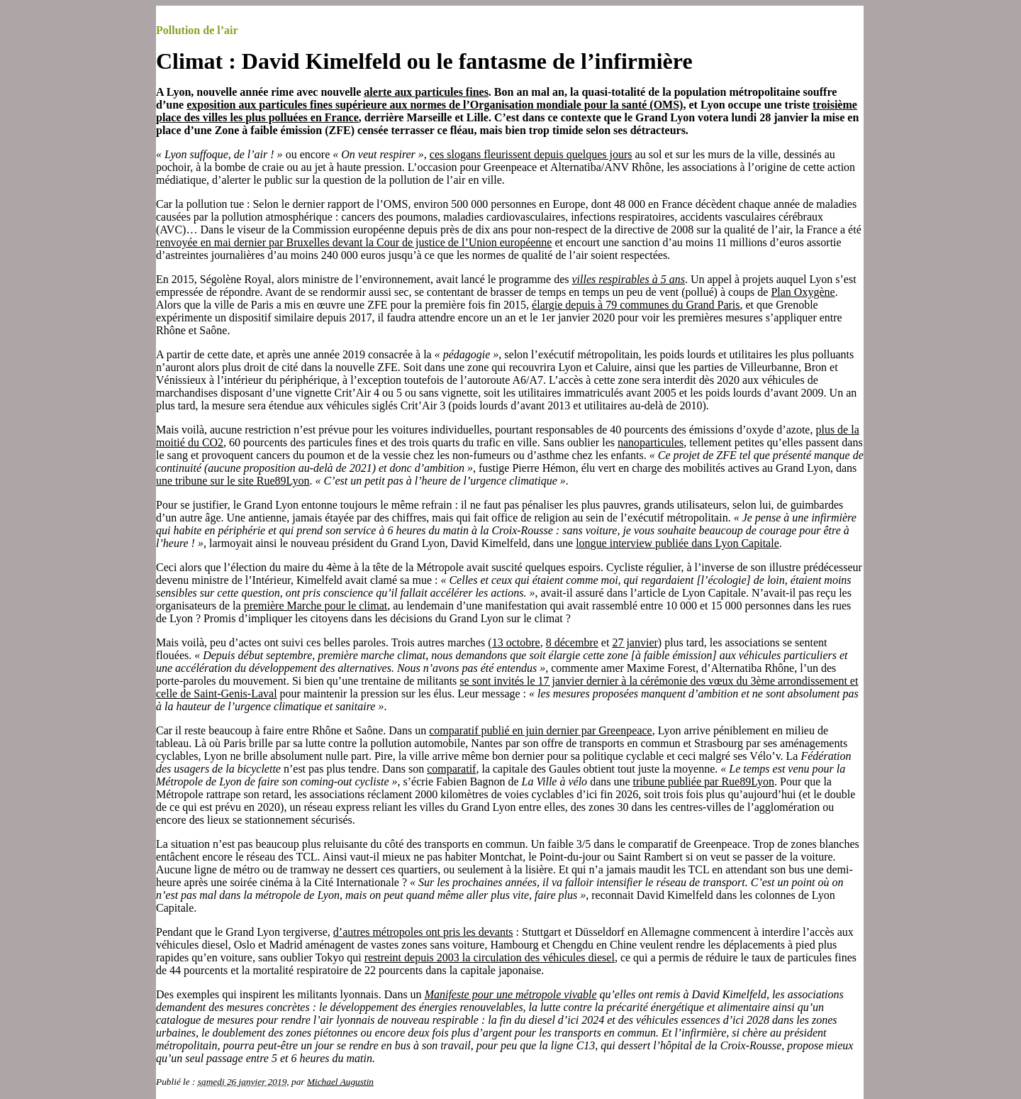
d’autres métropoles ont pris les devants (423, 932)
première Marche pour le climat (316, 606)
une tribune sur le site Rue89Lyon (232, 481)
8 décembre (572, 642)
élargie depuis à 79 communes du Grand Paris (636, 305)
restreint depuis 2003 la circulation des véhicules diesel (489, 957)
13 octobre (516, 642)
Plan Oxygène (803, 292)
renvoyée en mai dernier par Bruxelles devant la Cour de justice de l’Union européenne (354, 242)
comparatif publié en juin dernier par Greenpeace (540, 730)
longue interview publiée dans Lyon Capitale (677, 543)
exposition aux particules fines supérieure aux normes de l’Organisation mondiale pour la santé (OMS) (434, 105)
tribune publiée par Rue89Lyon (704, 781)
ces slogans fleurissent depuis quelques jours (531, 154)
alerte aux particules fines (426, 92)
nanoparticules (651, 442)
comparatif (451, 769)
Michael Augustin (340, 1081)
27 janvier (634, 642)
